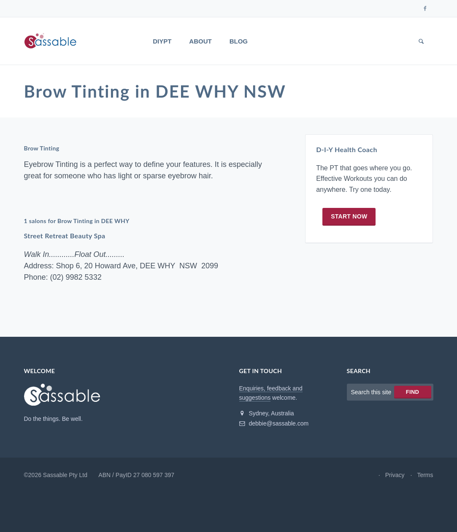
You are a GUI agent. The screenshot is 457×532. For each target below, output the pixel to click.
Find (412, 392)
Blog (239, 41)
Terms (425, 475)
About (200, 41)
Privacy (395, 475)
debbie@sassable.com (274, 423)
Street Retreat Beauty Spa (64, 236)
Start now (349, 216)
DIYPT (162, 41)
